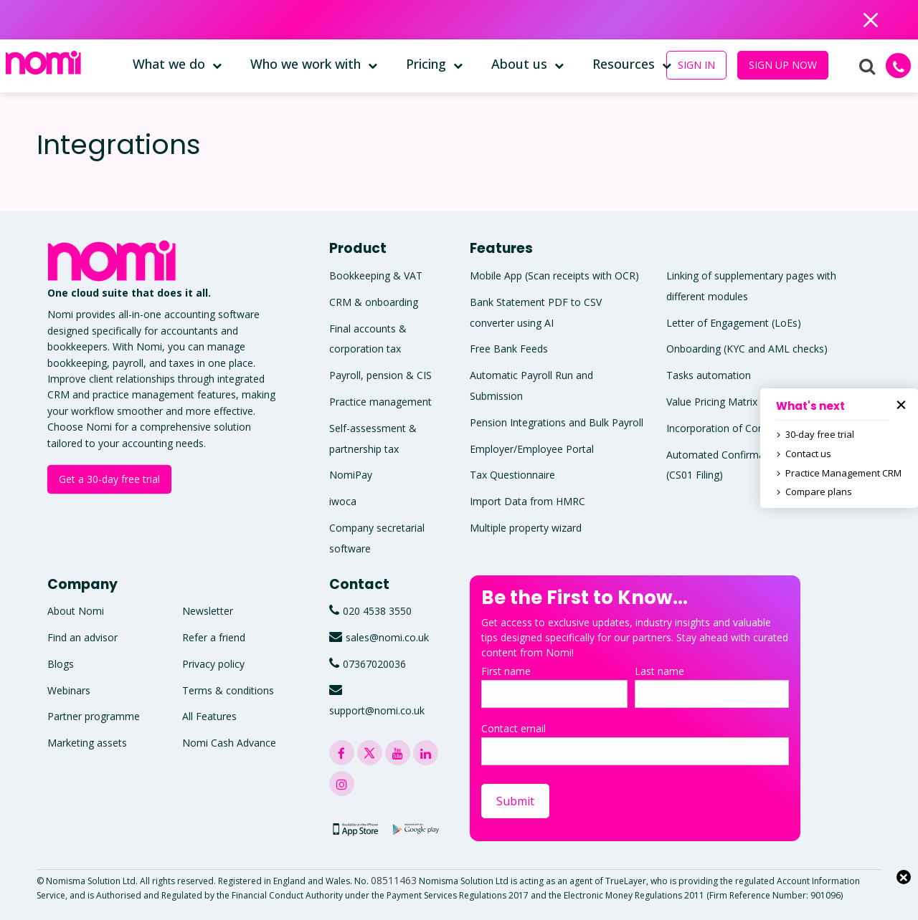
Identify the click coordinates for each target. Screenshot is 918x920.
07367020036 (374, 664)
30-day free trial (819, 434)
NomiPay (350, 474)
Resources (623, 63)
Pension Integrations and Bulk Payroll (556, 422)
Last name (711, 686)
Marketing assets (87, 742)
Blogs (60, 664)
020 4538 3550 (377, 611)
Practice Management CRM (843, 472)
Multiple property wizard (526, 528)
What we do (169, 63)
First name (554, 686)
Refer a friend (213, 637)
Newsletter (207, 611)
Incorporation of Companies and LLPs (754, 428)
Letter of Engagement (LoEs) (733, 323)
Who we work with (305, 63)
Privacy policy (213, 664)
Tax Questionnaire (512, 474)
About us (519, 63)
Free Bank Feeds (509, 348)
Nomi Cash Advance (229, 742)
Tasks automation (708, 375)
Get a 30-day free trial (109, 479)
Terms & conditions (228, 690)
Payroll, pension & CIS (380, 375)
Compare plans (818, 491)
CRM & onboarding (373, 302)
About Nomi (75, 611)
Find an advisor (82, 637)
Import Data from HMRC (527, 501)
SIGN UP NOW (783, 65)
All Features (209, 716)
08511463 (394, 880)
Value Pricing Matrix (711, 401)
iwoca (342, 501)
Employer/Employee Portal (532, 449)
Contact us (808, 453)
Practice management (380, 401)
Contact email (635, 743)
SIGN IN (696, 65)
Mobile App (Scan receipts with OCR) (554, 275)
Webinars (68, 690)
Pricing (426, 63)
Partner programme (93, 716)
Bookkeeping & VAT (375, 275)
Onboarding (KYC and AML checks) (747, 348)
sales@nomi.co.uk (387, 637)
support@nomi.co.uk (377, 710)
